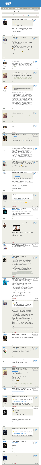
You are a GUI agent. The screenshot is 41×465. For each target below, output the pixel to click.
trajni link (36, 68)
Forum (6, 8)
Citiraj (35, 21)
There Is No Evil (14, 348)
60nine (4, 172)
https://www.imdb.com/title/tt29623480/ (18, 391)
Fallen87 (4, 147)
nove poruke (31, 8)
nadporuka (36, 81)
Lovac (4, 208)
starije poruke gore (35, 15)
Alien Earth (24, 140)
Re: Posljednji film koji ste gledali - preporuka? (19, 19)
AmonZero (5, 368)
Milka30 (4, 37)
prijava (16, 8)
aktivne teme (24, 8)
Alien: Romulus (15, 136)
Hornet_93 (5, 244)
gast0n (4, 347)
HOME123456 (5, 134)
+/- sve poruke (25, 15)
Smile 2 (13, 257)
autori (35, 8)
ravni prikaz (30, 15)
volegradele (5, 60)
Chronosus (5, 396)
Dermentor (5, 428)
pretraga (37, 8)
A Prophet (13, 335)
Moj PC (4, 35)
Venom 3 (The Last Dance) (16, 209)
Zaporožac (5, 441)
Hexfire (4, 408)
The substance (14, 38)
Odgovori (35, 20)
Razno (9, 8)
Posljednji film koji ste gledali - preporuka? (19, 37)
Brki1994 (4, 19)
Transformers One (15, 371)
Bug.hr (3, 8)
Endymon (4, 161)
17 (13, 242)
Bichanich (4, 256)
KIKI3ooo (4, 278)
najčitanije (27, 8)
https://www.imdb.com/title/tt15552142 (18, 186)
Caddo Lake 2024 (15, 442)
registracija (19, 8)
